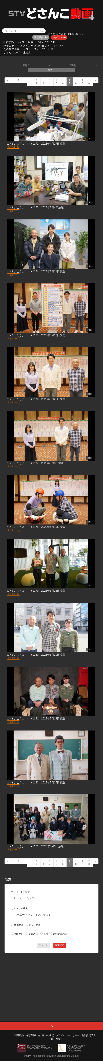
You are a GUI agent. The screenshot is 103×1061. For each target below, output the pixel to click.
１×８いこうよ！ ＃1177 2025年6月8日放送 (35, 463)
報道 (30, 42)
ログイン (59, 37)
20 (89, 82)
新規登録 (41, 37)
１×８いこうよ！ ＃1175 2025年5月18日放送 (36, 335)
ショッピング (12, 52)
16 (63, 82)
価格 (60, 70)
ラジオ (27, 49)
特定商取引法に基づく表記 (40, 1035)
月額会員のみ (60, 934)
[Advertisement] (51, 979)
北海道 (27, 52)
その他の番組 (12, 49)
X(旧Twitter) (56, 1039)
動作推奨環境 (88, 1035)
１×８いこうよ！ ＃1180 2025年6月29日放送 (36, 654)
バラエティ (10, 45)
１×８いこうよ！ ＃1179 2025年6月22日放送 (36, 590)
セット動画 (34, 925)
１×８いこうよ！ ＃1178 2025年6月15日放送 (36, 526)
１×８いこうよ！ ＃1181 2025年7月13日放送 (36, 718)
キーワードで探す (20, 891)
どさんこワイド (45, 42)
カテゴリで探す (19, 908)
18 (76, 82)
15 (56, 82)
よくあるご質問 (56, 34)
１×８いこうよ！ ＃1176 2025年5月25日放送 (36, 399)
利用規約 (19, 1035)
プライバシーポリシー (67, 1035)
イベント (58, 45)
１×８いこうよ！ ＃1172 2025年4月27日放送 (36, 143)
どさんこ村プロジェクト (35, 45)
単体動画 (18, 925)
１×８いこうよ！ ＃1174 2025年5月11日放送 (36, 271)
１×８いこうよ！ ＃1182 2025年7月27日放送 (36, 782)
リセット (43, 945)
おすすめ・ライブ (14, 42)
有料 (45, 934)
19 (82, 82)
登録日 (36, 65)
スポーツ (39, 49)
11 (30, 82)
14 (49, 82)
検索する (59, 945)
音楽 (50, 49)
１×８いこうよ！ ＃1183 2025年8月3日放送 (35, 846)
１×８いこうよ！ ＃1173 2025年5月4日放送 (35, 207)
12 (36, 82)
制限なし (18, 934)
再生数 (83, 65)
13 (43, 82)
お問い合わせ (76, 34)
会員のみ (33, 934)
